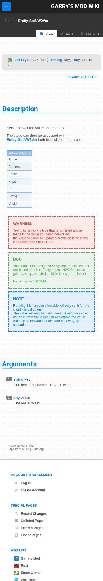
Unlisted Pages (29, 521)
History (90, 33)
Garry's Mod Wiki (75, 6)
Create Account (29, 490)
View (46, 33)
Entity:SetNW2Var (33, 21)
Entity (20, 60)
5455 (38, 283)
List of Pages (27, 535)
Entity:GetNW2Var (22, 141)
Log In (22, 483)
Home (10, 21)
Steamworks (27, 573)
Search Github (80, 78)
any (77, 60)
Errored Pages (28, 528)
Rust (21, 566)
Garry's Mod (27, 558)
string (56, 60)
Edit (66, 33)
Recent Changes (30, 514)
